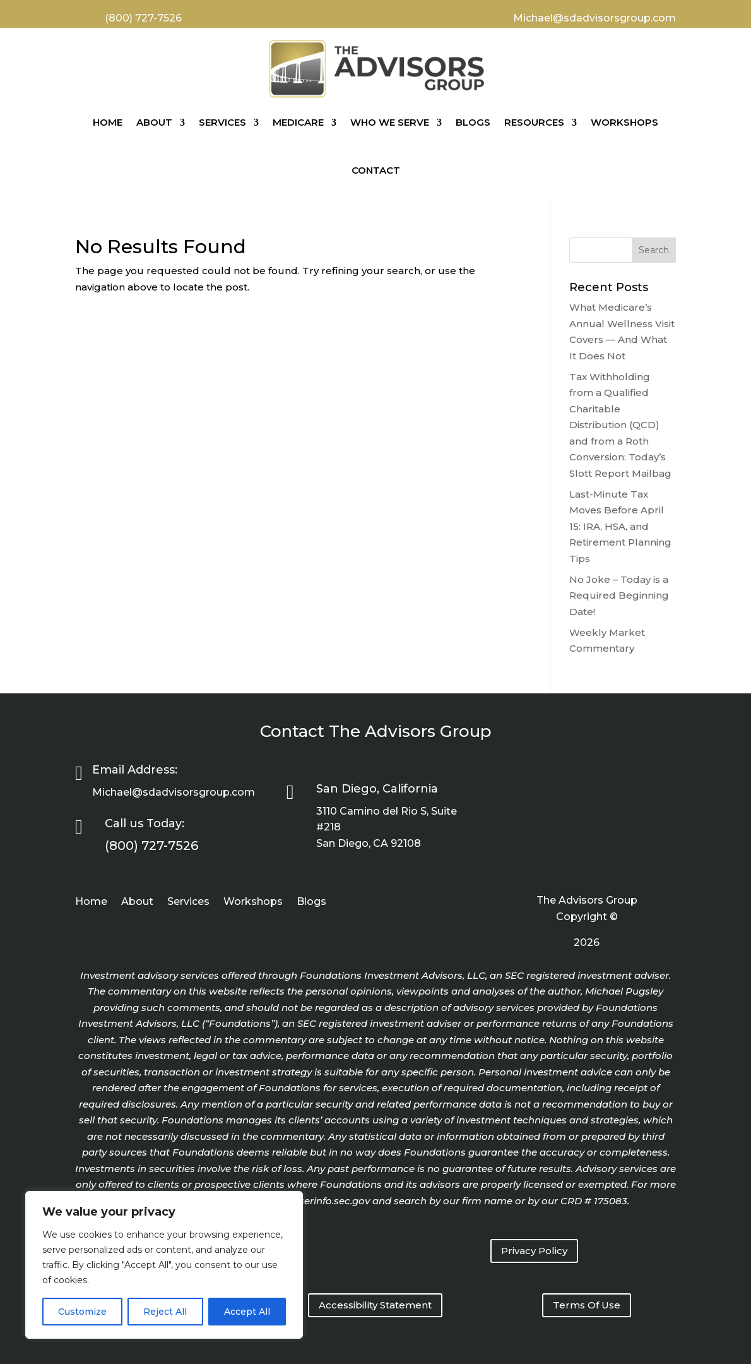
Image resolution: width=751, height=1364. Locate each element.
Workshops (624, 122)
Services (222, 122)
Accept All (247, 1311)
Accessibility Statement (375, 1305)
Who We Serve (389, 122)
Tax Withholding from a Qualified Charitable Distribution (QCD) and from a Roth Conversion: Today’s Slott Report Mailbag (620, 425)
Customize (82, 1311)
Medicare (298, 122)
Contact (376, 170)
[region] (164, 1265)
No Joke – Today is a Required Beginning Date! (619, 595)
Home (107, 122)
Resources (534, 122)
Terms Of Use (586, 1305)
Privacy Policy (534, 1251)
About (154, 122)
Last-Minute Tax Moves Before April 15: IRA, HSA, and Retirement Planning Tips (620, 526)
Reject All (165, 1311)
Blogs (473, 122)
